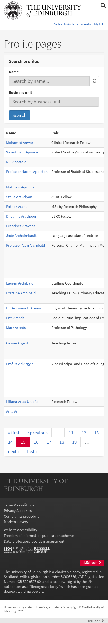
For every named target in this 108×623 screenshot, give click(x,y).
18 (61, 442)
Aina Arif (13, 411)
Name (14, 71)
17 (49, 442)
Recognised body (44, 586)
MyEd (98, 24)
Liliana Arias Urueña (22, 401)
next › (13, 451)
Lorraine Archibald (21, 292)
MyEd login (92, 562)
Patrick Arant (16, 206)
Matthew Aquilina (20, 187)
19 (74, 442)
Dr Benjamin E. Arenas (23, 308)
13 (96, 432)
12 (84, 432)
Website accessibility (20, 529)
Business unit (20, 92)
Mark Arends (16, 327)
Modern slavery (16, 521)
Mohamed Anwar (19, 142)
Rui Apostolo (16, 161)
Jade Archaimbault (21, 235)
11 (71, 432)
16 (36, 442)
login (96, 621)
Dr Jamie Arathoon (21, 216)
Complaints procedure (21, 516)
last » (32, 451)
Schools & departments (72, 24)
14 (10, 442)
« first (13, 432)
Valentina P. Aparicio (22, 152)
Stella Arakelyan (19, 196)
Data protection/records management (34, 541)
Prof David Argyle (19, 363)
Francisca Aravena (20, 225)
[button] (103, 5)
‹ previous (38, 432)
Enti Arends (15, 317)
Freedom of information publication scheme (39, 535)
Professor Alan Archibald (25, 245)
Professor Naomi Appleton (27, 171)
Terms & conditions (19, 504)
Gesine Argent (17, 343)
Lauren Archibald (19, 283)
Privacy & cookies (18, 510)
